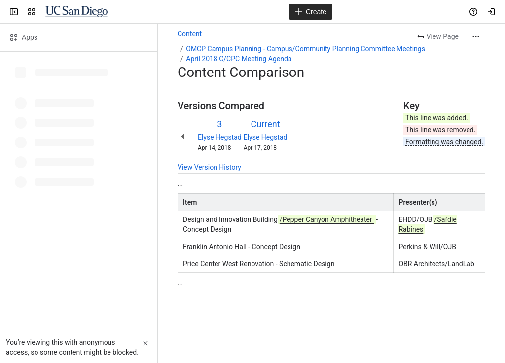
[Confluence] (76, 12)
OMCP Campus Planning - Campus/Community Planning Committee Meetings (305, 49)
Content (190, 33)
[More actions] (476, 36)
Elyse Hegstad (220, 137)
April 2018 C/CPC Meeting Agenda (238, 59)
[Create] (310, 12)
